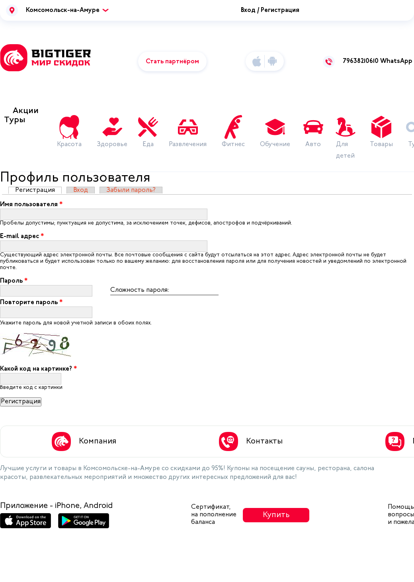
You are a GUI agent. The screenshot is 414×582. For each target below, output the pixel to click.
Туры (14, 120)
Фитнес (233, 144)
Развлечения (188, 144)
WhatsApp (396, 61)
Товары (381, 144)
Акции (26, 111)
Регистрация (38, 190)
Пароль (13, 281)
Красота (69, 144)
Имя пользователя (31, 204)
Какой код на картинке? (38, 369)
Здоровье (112, 144)
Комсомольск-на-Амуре (63, 10)
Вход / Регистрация (270, 10)
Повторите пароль (31, 302)
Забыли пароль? (131, 190)
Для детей (345, 150)
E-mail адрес (22, 236)
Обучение (275, 144)
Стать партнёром (172, 62)
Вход (80, 190)
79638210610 (361, 61)
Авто (313, 144)
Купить (276, 515)
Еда (148, 144)
